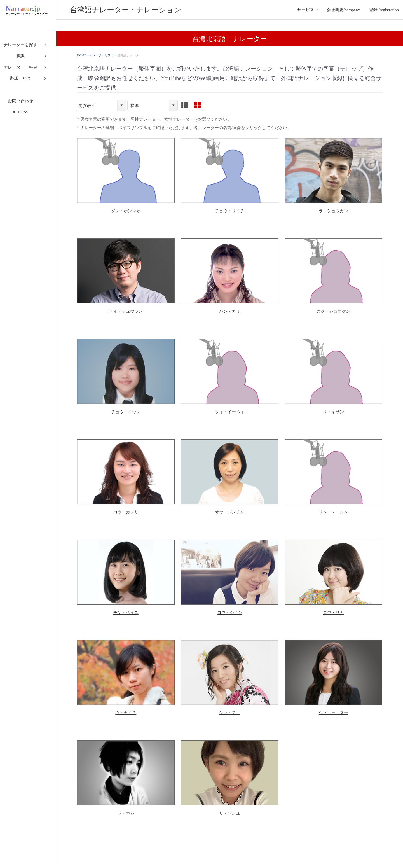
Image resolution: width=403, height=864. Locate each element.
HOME (81, 55)
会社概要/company (343, 10)
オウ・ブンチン (229, 512)
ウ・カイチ (125, 713)
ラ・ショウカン (333, 211)
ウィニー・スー (333, 713)
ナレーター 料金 (28, 70)
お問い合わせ (28, 103)
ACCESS (28, 115)
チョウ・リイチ (229, 211)
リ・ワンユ (229, 813)
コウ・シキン (229, 612)
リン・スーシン (333, 512)
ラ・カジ (126, 813)
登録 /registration (384, 10)
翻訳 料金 (28, 81)
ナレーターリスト (101, 55)
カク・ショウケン (333, 311)
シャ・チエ (229, 713)
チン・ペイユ (126, 612)
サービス (305, 10)
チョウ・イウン (125, 412)
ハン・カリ (229, 311)
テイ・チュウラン (126, 311)
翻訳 (28, 59)
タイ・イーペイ (229, 412)
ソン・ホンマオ (125, 211)
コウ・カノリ (126, 512)
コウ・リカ (333, 612)
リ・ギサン (333, 412)
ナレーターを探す (28, 47)
